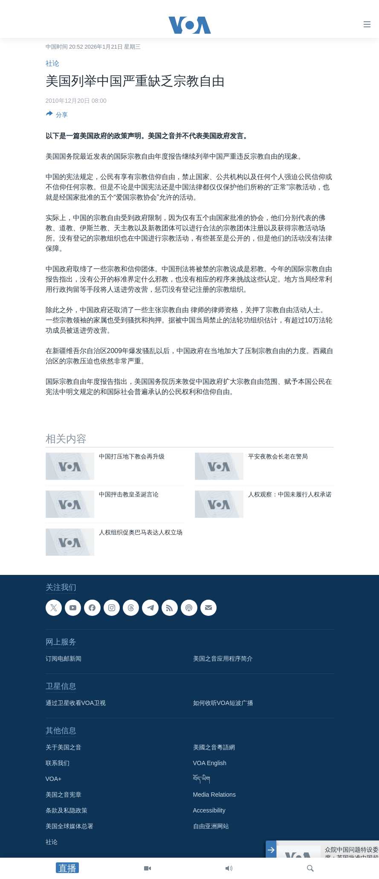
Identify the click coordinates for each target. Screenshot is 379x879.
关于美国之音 (63, 747)
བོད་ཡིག (201, 778)
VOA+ (54, 778)
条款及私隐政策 (66, 810)
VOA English (210, 763)
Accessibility (209, 810)
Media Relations (214, 794)
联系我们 (57, 763)
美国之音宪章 (63, 794)
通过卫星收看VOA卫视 (76, 702)
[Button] (57, 116)
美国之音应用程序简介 (223, 658)
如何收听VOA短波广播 (223, 702)
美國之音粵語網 (214, 747)
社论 (52, 63)
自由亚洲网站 (211, 826)
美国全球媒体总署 (69, 826)
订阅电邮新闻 (63, 658)
